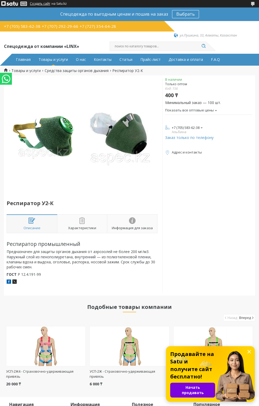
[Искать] (203, 46)
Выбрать (185, 14)
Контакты (103, 59)
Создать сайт (40, 4)
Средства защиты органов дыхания (77, 70)
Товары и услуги (53, 59)
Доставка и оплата (186, 59)
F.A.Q (215, 59)
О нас (81, 59)
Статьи (125, 59)
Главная (23, 59)
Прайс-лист (150, 59)
